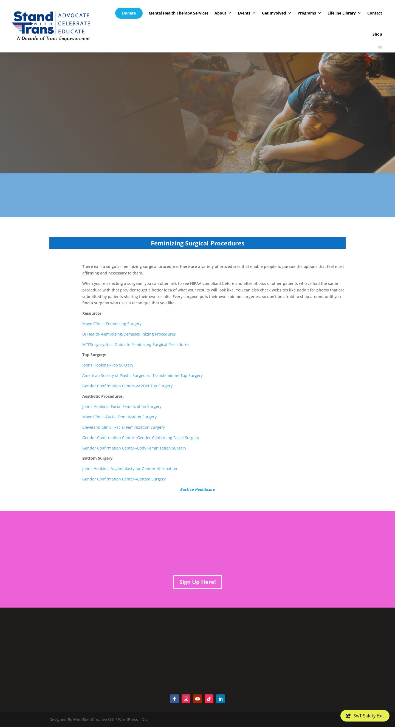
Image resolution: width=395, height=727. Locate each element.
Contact (374, 13)
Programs (307, 13)
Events (244, 13)
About (220, 13)
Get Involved (274, 13)
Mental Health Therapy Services (178, 13)
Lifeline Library (342, 13)
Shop (377, 34)
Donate (129, 13)
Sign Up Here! (197, 582)
